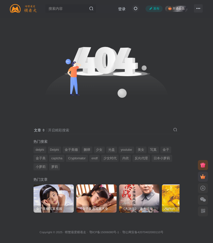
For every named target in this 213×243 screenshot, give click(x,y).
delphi (40, 150)
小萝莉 (41, 167)
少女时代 (110, 158)
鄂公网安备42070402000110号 (142, 232)
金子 (166, 150)
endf (94, 158)
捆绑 (87, 150)
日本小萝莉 (162, 158)
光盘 (111, 150)
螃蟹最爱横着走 (75, 232)
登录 (122, 9)
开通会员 (176, 8)
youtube (126, 150)
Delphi (54, 150)
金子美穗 (71, 150)
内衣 (125, 158)
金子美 (41, 158)
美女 (141, 150)
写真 (153, 150)
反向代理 (141, 158)
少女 (99, 150)
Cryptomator (77, 158)
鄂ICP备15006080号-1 (104, 232)
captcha (56, 158)
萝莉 (54, 167)
